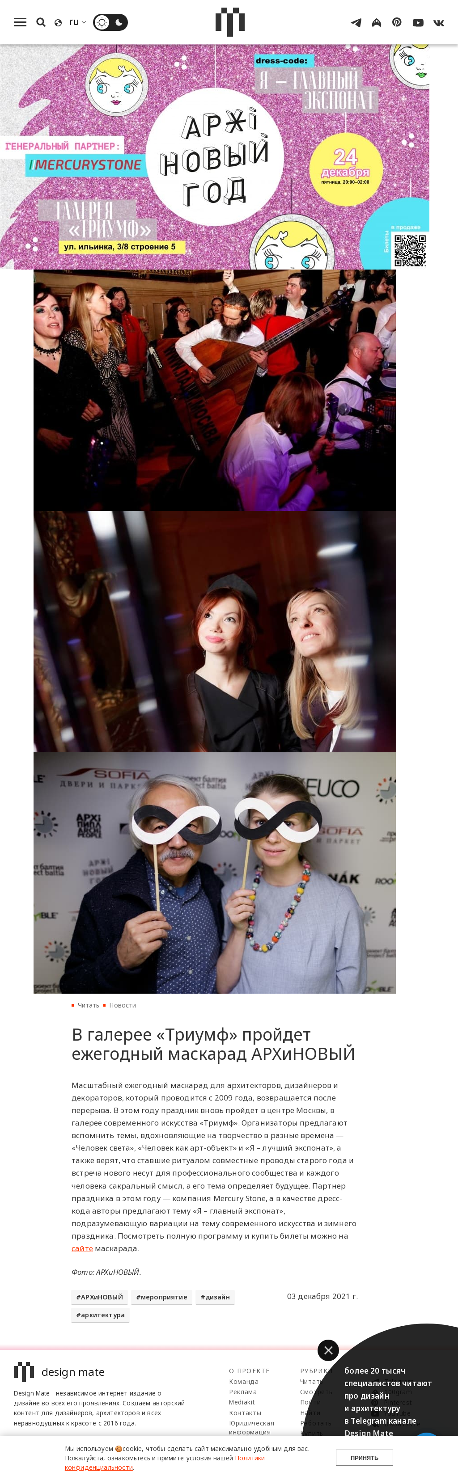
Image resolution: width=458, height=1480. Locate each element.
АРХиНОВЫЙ (102, 1297)
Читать (89, 1005)
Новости (122, 1005)
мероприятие (164, 1297)
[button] (328, 1350)
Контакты (245, 1412)
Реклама (243, 1391)
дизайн (217, 1297)
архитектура (103, 1315)
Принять (364, 1458)
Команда (244, 1381)
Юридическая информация (251, 1427)
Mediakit (241, 1402)
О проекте (249, 1370)
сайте (82, 1248)
